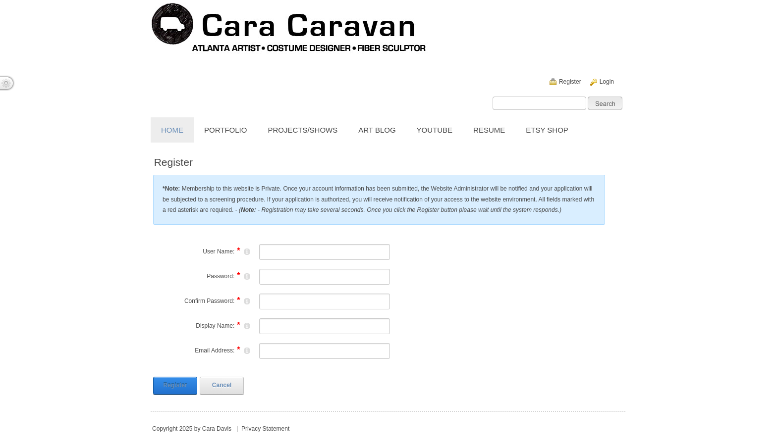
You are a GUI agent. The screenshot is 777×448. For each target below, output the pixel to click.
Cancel (221, 385)
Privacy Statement (265, 428)
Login (607, 81)
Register (570, 81)
